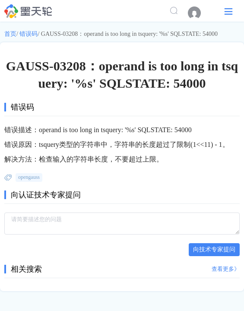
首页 (10, 34)
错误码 (28, 34)
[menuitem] (199, 13)
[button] (228, 11)
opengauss (29, 177)
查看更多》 (226, 269)
